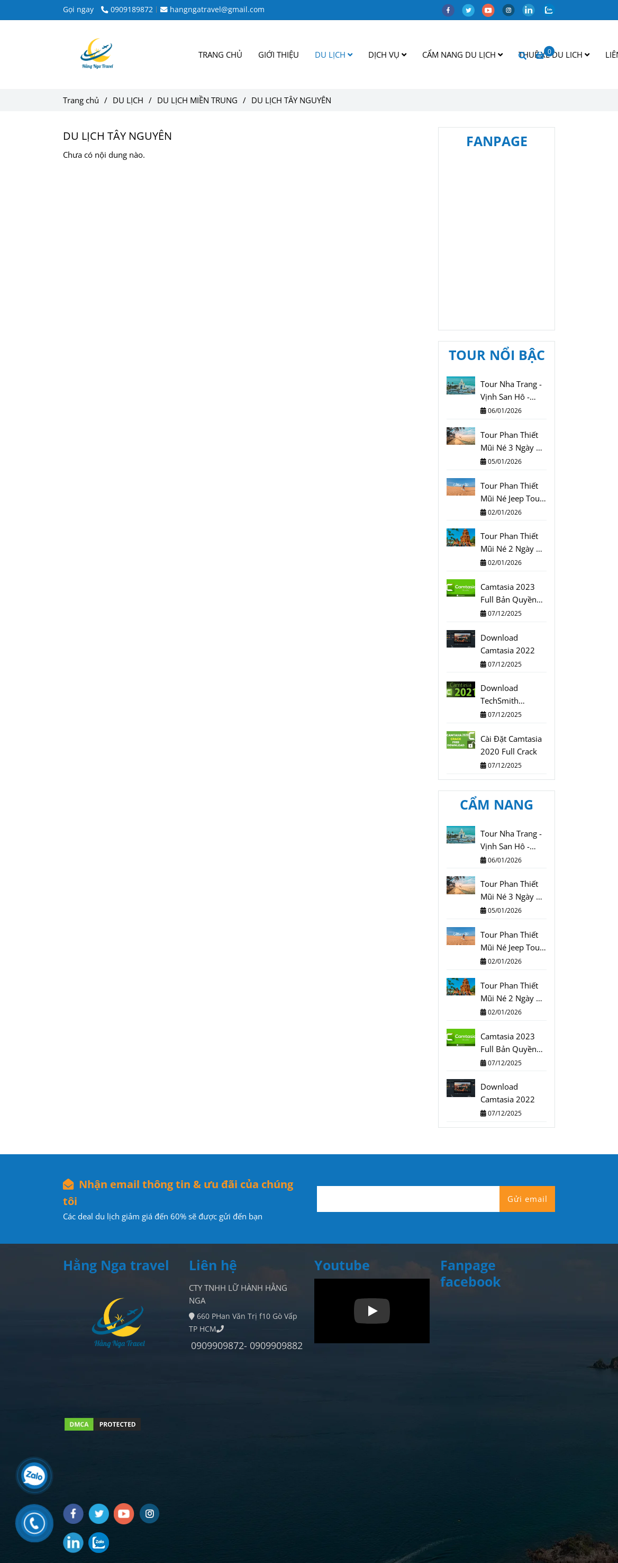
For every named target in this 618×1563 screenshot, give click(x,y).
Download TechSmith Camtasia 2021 (507, 694)
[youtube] (492, 9)
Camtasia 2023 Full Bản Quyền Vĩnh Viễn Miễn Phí (508, 593)
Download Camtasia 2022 (507, 643)
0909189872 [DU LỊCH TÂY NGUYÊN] (127, 9)
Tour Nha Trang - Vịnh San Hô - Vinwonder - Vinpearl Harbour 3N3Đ (511, 391)
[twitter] (472, 9)
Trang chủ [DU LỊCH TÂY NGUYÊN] (81, 100)
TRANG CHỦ (220, 54)
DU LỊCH (333, 54)
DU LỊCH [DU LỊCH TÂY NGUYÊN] (128, 100)
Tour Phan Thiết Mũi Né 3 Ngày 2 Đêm (510, 441)
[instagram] (512, 9)
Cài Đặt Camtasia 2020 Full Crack (511, 745)
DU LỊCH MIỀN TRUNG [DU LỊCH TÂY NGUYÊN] (197, 100)
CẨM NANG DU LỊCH (462, 54)
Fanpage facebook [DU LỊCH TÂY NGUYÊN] (470, 1273)
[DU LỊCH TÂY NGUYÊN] (98, 54)
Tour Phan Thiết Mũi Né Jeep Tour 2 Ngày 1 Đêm (511, 492)
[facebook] (452, 9)
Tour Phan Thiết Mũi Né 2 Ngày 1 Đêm (510, 543)
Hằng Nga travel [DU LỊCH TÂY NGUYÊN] (116, 1265)
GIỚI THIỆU (278, 54)
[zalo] (551, 9)
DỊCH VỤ (387, 54)
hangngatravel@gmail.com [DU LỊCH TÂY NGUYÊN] (212, 9)
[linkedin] (532, 9)
